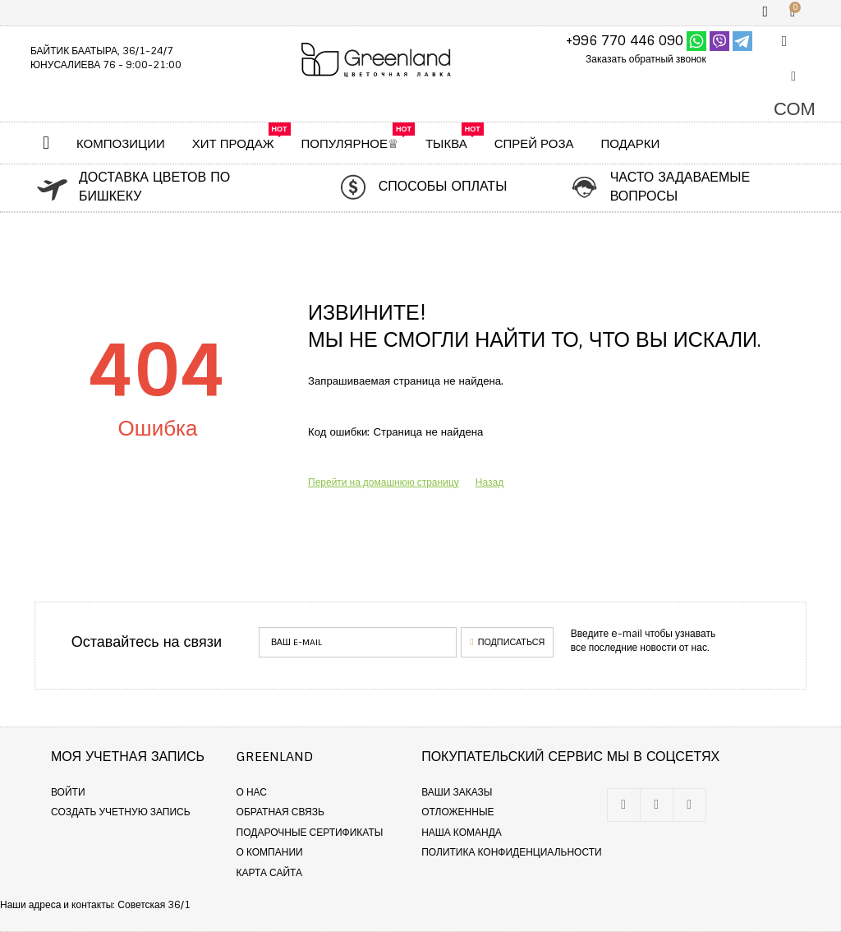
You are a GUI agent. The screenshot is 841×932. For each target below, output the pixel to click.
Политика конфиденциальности (511, 852)
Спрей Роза (534, 144)
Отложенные (457, 812)
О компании (270, 852)
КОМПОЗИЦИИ (120, 144)
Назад (489, 482)
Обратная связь (280, 812)
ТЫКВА (446, 144)
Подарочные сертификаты (310, 832)
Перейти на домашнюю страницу (383, 482)
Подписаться (507, 642)
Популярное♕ (349, 144)
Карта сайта (269, 872)
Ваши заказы (456, 792)
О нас (252, 792)
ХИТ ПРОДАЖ (233, 144)
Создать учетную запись (121, 812)
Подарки (629, 144)
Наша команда (461, 832)
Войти (68, 792)
